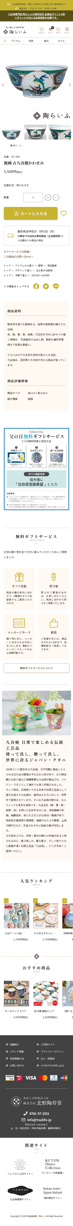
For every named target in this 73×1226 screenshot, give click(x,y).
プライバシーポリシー (52, 1051)
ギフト (61, 40)
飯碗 (40, 265)
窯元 (46, 40)
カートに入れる (31, 213)
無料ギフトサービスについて (36, 668)
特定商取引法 (17, 1058)
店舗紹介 (14, 1044)
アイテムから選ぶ (24, 265)
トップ (7, 265)
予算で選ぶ (21, 275)
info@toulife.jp (39, 1119)
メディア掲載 (17, 1051)
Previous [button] (3, 85)
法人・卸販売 (48, 1058)
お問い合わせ (17, 1065)
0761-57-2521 (36, 8)
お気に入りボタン (63, 213)
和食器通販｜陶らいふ (37, 1216)
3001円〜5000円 (40, 275)
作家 (31, 40)
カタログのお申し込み (52, 1065)
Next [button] (70, 85)
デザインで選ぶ (23, 270)
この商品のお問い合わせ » (18, 256)
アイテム (15, 40)
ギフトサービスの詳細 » (17, 251)
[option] (36, 85)
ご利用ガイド (48, 1044)
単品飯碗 (52, 265)
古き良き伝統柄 (44, 270)
